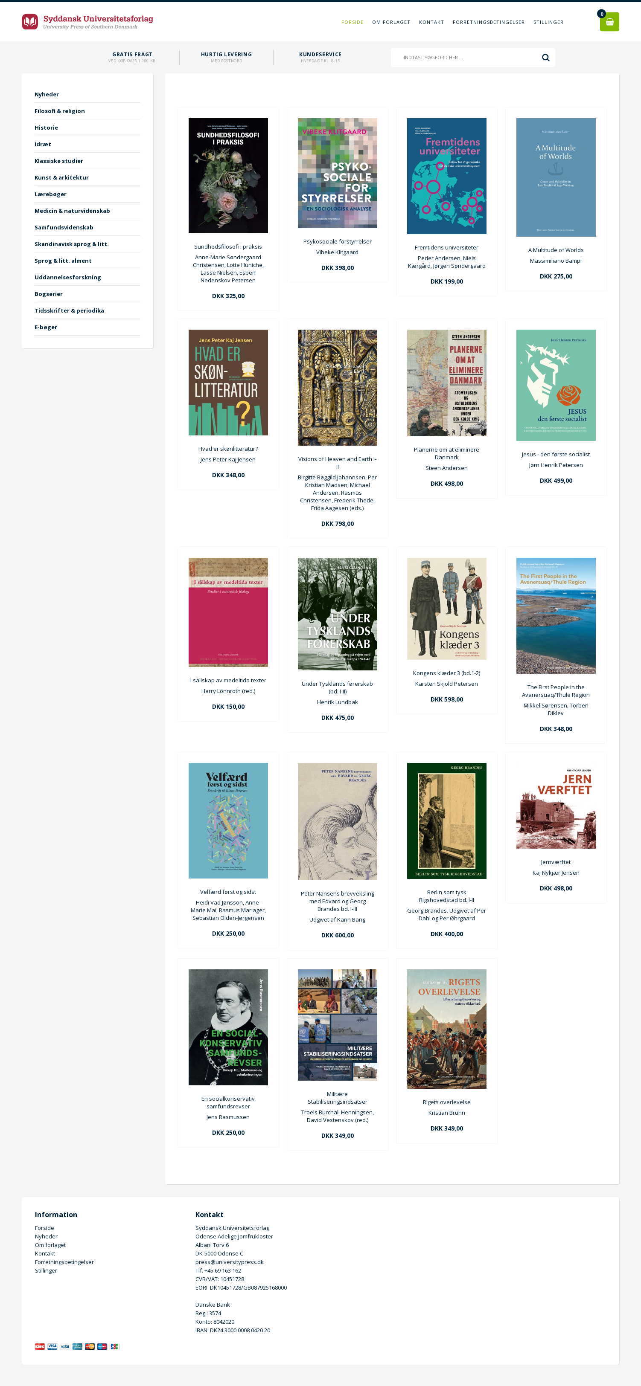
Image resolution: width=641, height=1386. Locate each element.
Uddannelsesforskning (68, 277)
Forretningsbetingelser (489, 22)
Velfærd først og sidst (228, 892)
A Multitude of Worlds (556, 250)
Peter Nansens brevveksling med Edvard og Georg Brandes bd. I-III (337, 901)
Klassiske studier (59, 161)
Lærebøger (51, 194)
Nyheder (47, 94)
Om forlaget (391, 22)
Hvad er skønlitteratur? (228, 448)
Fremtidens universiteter (446, 247)
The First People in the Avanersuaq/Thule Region (556, 691)
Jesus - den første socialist (556, 454)
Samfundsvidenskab (64, 227)
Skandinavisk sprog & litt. (72, 244)
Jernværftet (556, 862)
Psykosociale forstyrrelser (337, 241)
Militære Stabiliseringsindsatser (337, 1097)
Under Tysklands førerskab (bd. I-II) (337, 687)
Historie (46, 127)
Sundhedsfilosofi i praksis (228, 246)
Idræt (43, 144)
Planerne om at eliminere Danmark (446, 453)
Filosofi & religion (60, 111)
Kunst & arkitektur (62, 177)
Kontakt (431, 22)
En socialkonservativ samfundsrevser (228, 1102)
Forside (352, 22)
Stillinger (548, 22)
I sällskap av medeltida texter (228, 680)
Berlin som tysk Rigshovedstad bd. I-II (446, 896)
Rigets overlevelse (447, 1102)
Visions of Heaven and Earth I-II (337, 462)
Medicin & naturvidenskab (72, 211)
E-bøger (46, 327)
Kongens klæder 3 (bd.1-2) (446, 673)
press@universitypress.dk (229, 1262)
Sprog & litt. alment (63, 260)
